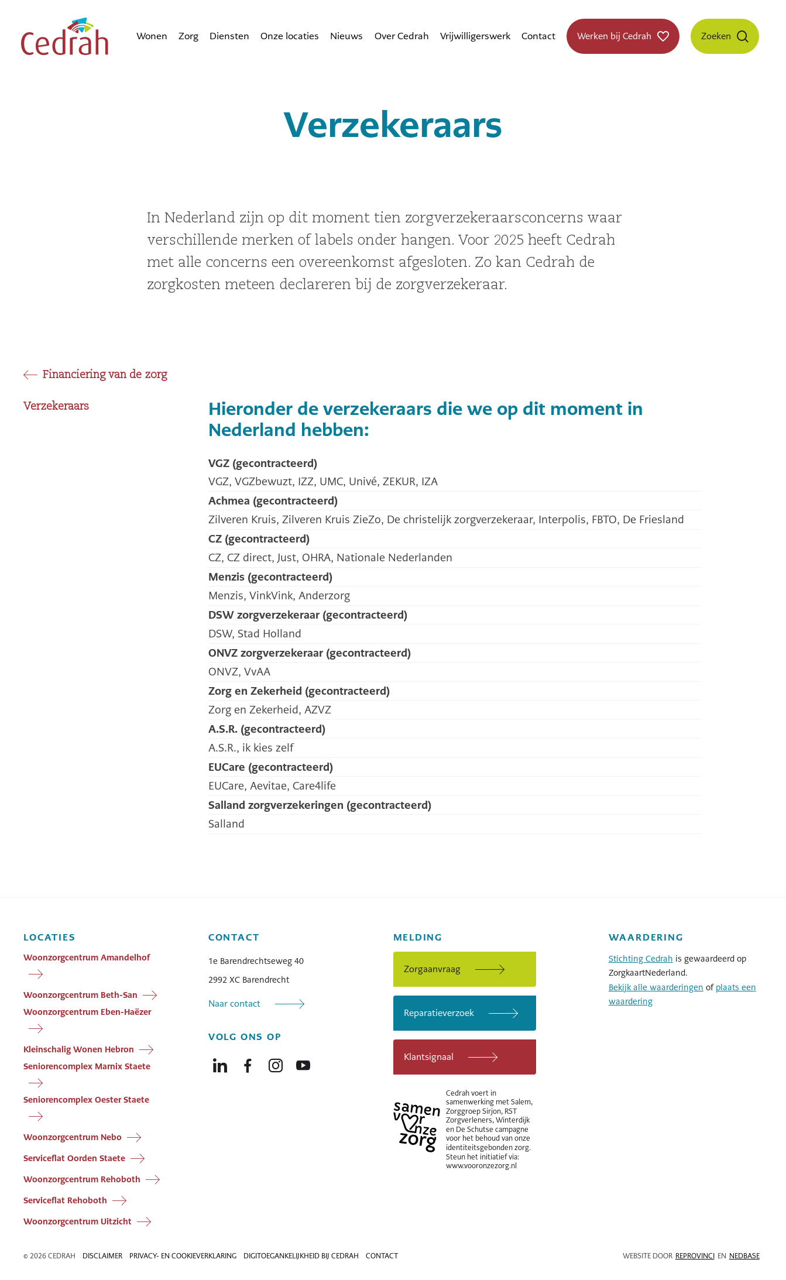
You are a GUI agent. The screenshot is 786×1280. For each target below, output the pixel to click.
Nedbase (744, 1256)
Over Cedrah (402, 36)
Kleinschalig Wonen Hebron (78, 1049)
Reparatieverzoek (439, 1013)
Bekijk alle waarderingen (656, 987)
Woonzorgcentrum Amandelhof (86, 957)
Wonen (151, 36)
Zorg (188, 36)
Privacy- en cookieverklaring (182, 1256)
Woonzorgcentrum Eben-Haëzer (87, 1012)
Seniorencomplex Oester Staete (86, 1100)
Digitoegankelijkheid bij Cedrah (301, 1256)
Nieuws (346, 36)
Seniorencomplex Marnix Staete (86, 1066)
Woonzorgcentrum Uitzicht (77, 1221)
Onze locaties (289, 36)
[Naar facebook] (247, 1063)
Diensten (229, 36)
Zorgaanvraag (432, 969)
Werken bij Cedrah (614, 36)
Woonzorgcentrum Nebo (72, 1136)
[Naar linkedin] (220, 1063)
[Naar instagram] (275, 1063)
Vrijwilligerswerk (475, 36)
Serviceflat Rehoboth (65, 1200)
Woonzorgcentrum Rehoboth (81, 1179)
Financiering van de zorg (105, 375)
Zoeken (716, 36)
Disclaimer (102, 1256)
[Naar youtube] (303, 1063)
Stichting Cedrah (641, 959)
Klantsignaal (429, 1057)
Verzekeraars (56, 406)
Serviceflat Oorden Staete (74, 1158)
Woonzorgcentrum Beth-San (80, 994)
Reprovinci (695, 1256)
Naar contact (234, 1003)
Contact (538, 36)
